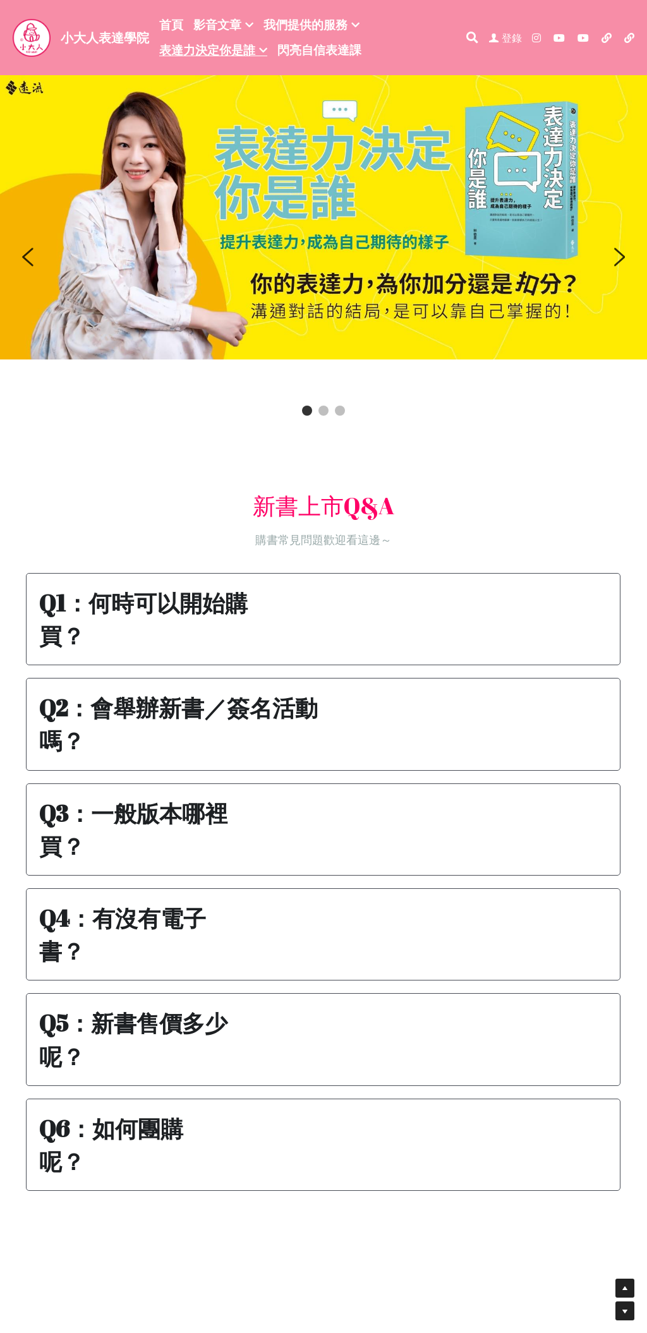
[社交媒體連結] (536, 38)
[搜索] (472, 38)
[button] (323, 619)
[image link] (32, 36)
